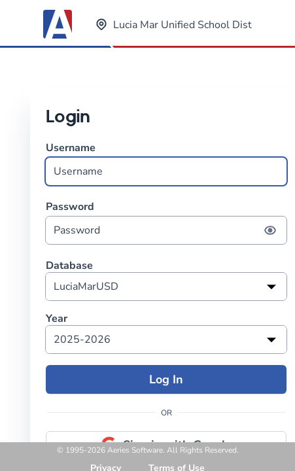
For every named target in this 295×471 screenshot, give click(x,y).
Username (166, 163)
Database (69, 266)
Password (166, 222)
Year (56, 319)
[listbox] (166, 286)
